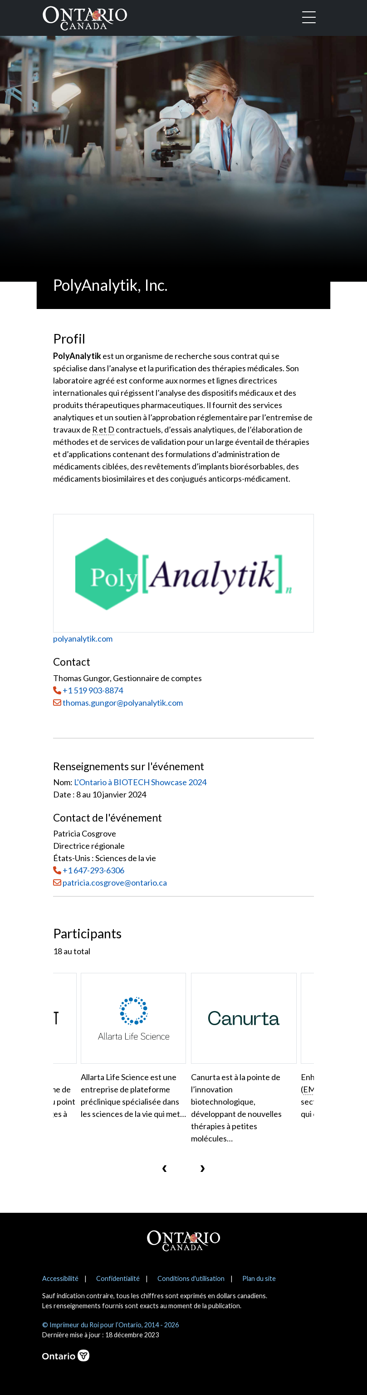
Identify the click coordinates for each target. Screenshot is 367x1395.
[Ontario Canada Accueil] (84, 16)
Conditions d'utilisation (191, 1278)
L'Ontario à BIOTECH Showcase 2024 (140, 782)
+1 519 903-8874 (93, 690)
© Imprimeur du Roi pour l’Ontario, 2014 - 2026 (110, 1325)
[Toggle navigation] (309, 18)
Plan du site (259, 1278)
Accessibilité (60, 1278)
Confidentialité (118, 1278)
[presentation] (164, 1168)
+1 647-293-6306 (93, 870)
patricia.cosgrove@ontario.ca (115, 882)
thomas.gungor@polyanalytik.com (118, 702)
